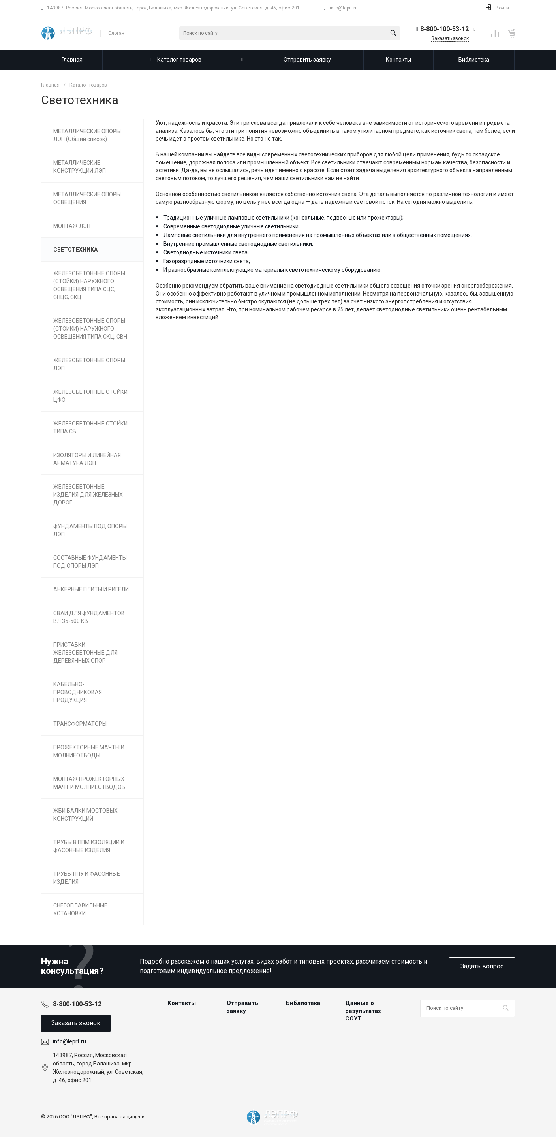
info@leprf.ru (344, 8)
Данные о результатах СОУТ (363, 1011)
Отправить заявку (242, 1007)
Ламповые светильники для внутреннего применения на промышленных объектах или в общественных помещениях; (317, 235)
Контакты (181, 1003)
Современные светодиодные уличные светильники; (231, 226)
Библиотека (303, 1003)
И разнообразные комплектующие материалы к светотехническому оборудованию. (272, 270)
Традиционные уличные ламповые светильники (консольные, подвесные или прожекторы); (283, 218)
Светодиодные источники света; (206, 252)
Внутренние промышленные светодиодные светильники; (238, 244)
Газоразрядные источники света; (206, 261)
